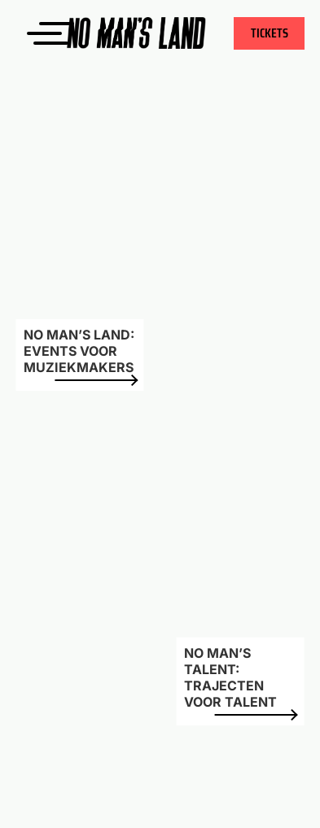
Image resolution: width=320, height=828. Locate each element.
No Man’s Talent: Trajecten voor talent (240, 680)
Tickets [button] (269, 33)
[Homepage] (160, 33)
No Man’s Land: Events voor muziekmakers (80, 353)
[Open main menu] (33, 33)
